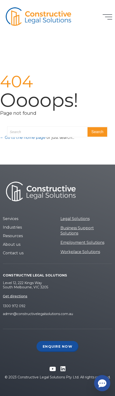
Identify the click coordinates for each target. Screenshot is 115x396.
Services (10, 218)
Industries (12, 227)
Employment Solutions (82, 242)
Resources (13, 236)
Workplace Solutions (80, 252)
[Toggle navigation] (107, 17)
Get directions (15, 296)
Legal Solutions (75, 218)
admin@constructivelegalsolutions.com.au (38, 314)
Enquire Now (57, 346)
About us (11, 244)
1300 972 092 (14, 306)
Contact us (13, 253)
